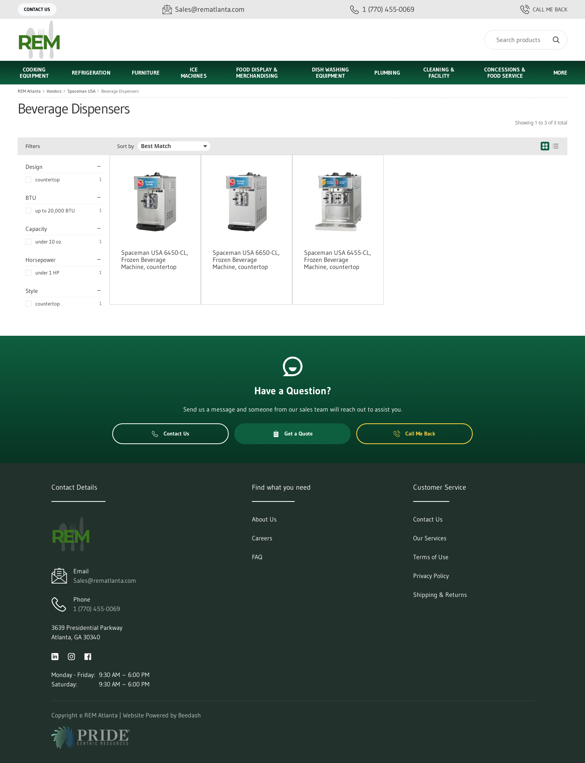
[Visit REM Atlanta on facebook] (87, 656)
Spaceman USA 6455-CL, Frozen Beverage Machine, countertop (337, 259)
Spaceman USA (81, 91)
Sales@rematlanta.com (104, 580)
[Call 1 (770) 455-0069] (382, 9)
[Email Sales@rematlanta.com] (203, 9)
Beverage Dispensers (120, 91)
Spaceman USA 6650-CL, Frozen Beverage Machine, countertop (246, 259)
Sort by (125, 146)
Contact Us (37, 9)
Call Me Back (543, 9)
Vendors (54, 91)
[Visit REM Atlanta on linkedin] (54, 656)
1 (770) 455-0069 (96, 609)
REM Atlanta (29, 91)
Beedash (189, 715)
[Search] (525, 39)
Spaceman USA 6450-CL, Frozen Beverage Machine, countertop (154, 259)
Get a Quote (293, 433)
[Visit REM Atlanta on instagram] (71, 656)
